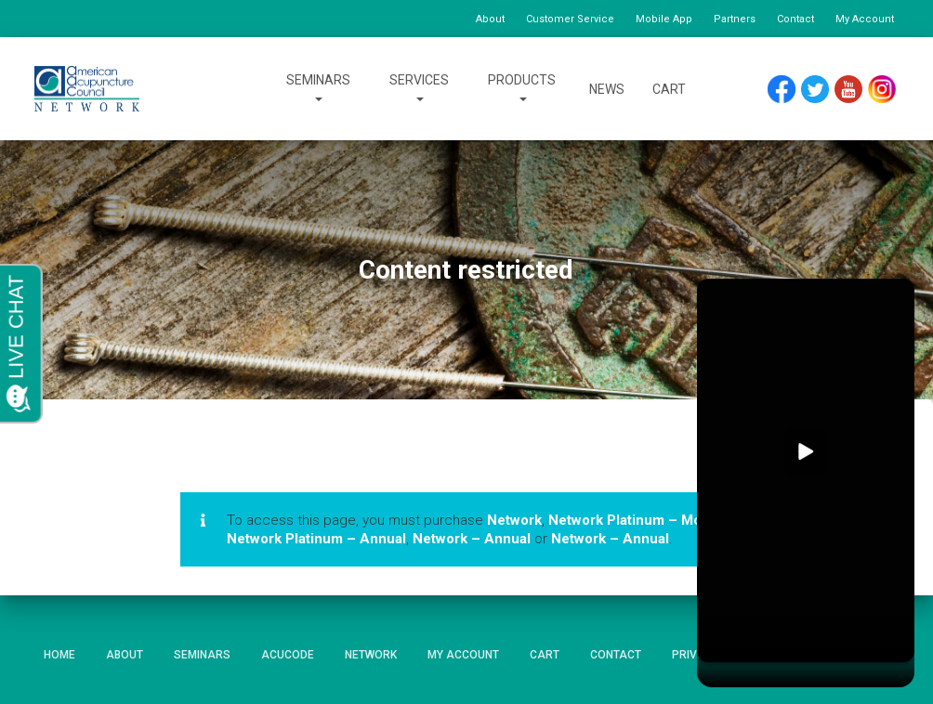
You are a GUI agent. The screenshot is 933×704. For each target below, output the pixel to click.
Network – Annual (472, 538)
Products (522, 89)
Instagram (888, 89)
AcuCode (287, 654)
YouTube (857, 89)
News (606, 89)
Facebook (786, 89)
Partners (735, 19)
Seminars (318, 89)
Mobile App (664, 19)
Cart (669, 89)
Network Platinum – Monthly (641, 520)
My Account (864, 19)
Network (514, 520)
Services (419, 89)
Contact (795, 19)
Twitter (823, 89)
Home (59, 654)
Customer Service (570, 19)
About (490, 19)
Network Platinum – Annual (316, 538)
